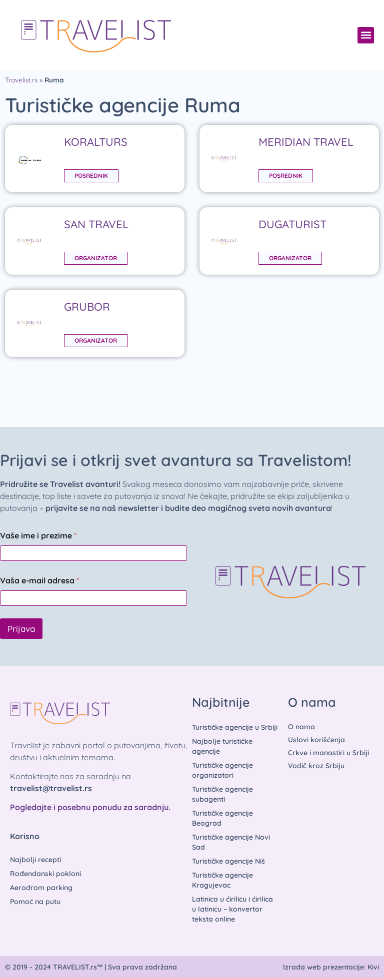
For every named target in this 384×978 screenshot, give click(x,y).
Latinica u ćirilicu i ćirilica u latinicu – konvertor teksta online (232, 909)
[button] (366, 35)
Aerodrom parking (41, 887)
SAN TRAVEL (96, 224)
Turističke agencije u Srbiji (235, 727)
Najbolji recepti (35, 859)
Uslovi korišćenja (316, 739)
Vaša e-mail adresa (39, 580)
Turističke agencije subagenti (222, 794)
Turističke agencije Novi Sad (231, 842)
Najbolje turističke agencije (222, 746)
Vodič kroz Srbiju (316, 765)
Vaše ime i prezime (38, 535)
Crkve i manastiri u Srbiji (328, 752)
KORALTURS (96, 142)
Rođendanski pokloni (45, 873)
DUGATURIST (292, 224)
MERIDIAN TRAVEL (306, 142)
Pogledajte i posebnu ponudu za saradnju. (90, 807)
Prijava (21, 628)
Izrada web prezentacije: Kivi (331, 967)
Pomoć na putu (35, 901)
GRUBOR (87, 307)
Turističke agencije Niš (228, 861)
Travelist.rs (21, 79)
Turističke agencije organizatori (222, 770)
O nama (301, 726)
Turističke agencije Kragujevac (222, 880)
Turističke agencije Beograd (222, 818)
